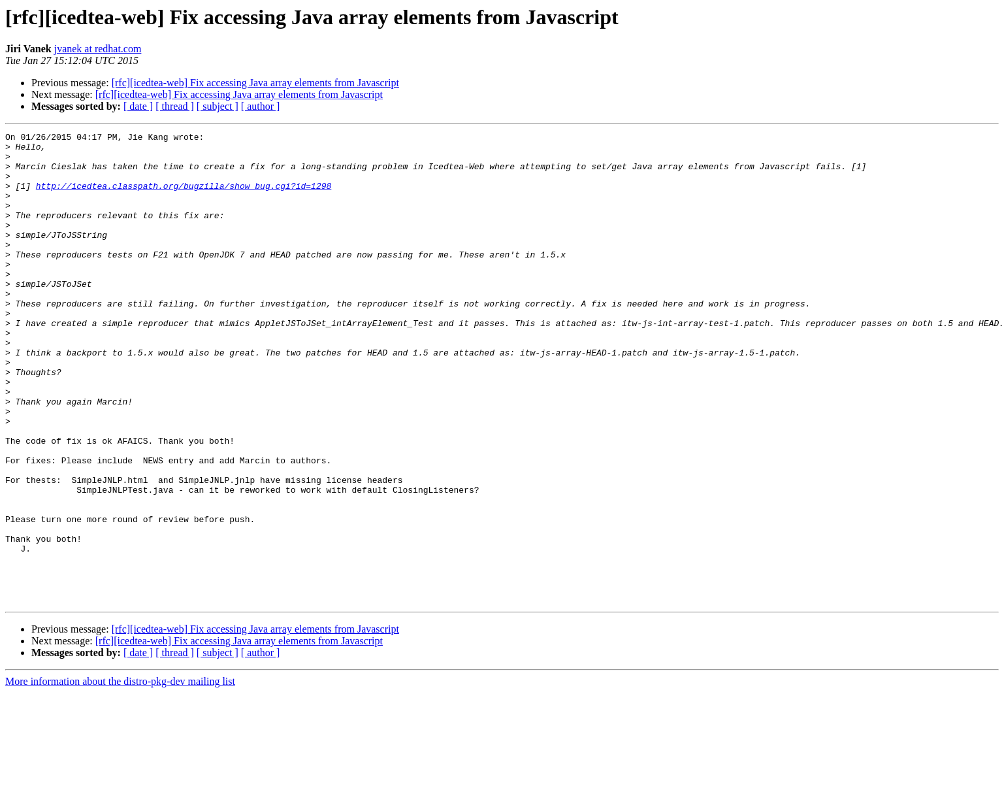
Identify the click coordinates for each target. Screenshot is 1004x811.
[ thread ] (174, 106)
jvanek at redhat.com (98, 48)
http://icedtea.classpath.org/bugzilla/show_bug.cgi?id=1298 (183, 197)
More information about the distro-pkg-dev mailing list (120, 775)
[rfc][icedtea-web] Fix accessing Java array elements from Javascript (255, 82)
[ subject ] (217, 106)
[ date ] (138, 106)
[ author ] (260, 106)
